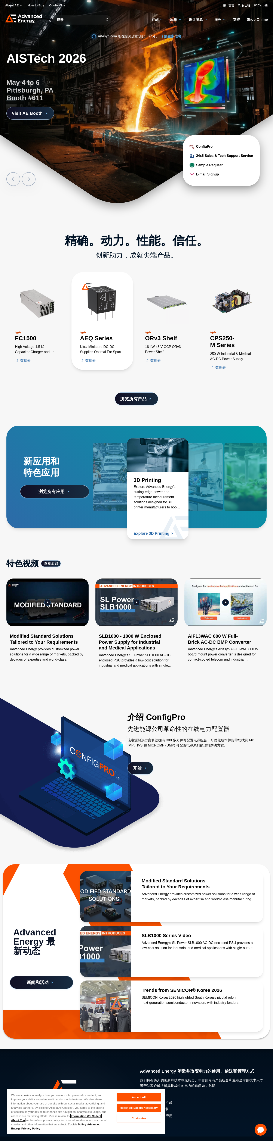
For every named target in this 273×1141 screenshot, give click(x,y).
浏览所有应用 (55, 491)
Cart (261, 5)
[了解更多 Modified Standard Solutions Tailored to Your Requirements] (105, 896)
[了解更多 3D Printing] (157, 455)
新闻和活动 (41, 982)
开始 (140, 768)
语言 (228, 5)
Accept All (138, 1097)
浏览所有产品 (136, 399)
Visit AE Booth (30, 113)
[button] (261, 1130)
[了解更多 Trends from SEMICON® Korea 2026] (105, 1006)
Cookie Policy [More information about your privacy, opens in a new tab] (77, 1124)
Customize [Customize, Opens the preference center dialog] (139, 1118)
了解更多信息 (171, 36)
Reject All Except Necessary (139, 1107)
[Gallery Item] (47, 626)
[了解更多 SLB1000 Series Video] (105, 951)
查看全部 (51, 563)
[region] (86, 1111)
